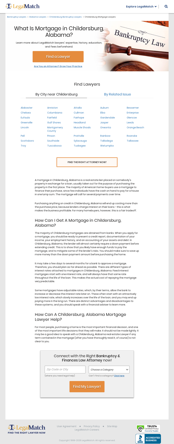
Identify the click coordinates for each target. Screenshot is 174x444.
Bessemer (133, 107)
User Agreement (66, 420)
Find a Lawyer (58, 56)
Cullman (79, 112)
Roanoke (132, 136)
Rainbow (105, 136)
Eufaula (25, 117)
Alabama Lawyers (37, 16)
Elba (102, 112)
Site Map (112, 420)
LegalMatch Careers (87, 424)
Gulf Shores (54, 122)
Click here (119, 370)
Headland (80, 122)
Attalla (78, 107)
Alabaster (26, 107)
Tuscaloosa (54, 145)
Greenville (26, 122)
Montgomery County (55, 129)
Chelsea (26, 112)
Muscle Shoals (82, 127)
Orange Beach (135, 127)
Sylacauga (80, 140)
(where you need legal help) (60, 370)
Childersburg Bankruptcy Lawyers (65, 16)
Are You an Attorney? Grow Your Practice (58, 66)
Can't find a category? (106, 370)
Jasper (104, 122)
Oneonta (105, 127)
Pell (23, 136)
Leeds (130, 122)
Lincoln (25, 127)
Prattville (79, 136)
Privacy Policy (92, 420)
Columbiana (54, 112)
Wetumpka (107, 145)
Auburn (104, 107)
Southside (53, 140)
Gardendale (107, 117)
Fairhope (79, 117)
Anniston (52, 107)
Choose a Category (102, 364)
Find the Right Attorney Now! (87, 162)
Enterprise (133, 112)
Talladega (106, 140)
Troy (23, 145)
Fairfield (52, 117)
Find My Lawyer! (87, 380)
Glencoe (132, 117)
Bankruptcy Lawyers (16, 16)
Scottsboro (27, 140)
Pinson (51, 136)
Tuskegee (80, 145)
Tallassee (132, 140)
